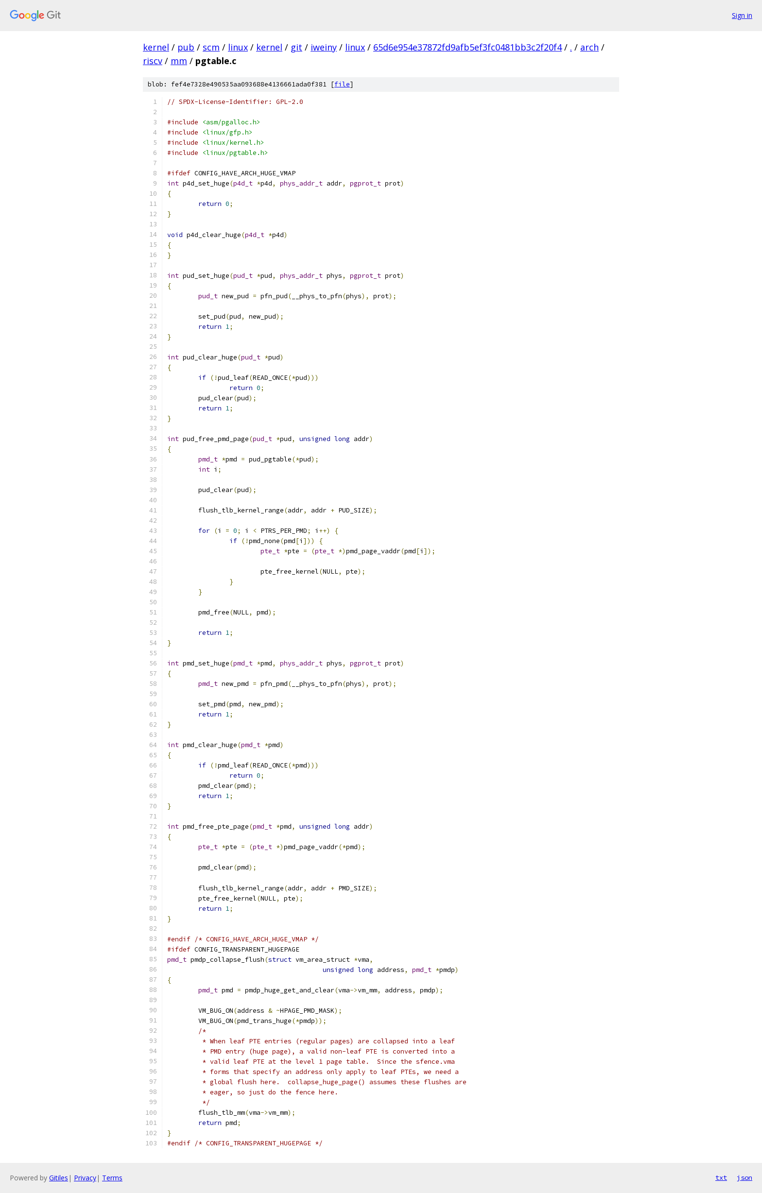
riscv (152, 61)
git (296, 47)
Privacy (85, 1177)
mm (179, 61)
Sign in (742, 15)
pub (185, 47)
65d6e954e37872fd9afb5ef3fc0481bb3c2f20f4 (467, 47)
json (744, 1177)
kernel (156, 47)
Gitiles (58, 1177)
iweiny (324, 47)
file (342, 84)
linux (238, 47)
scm (211, 47)
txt (721, 1177)
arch (589, 47)
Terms (112, 1177)
